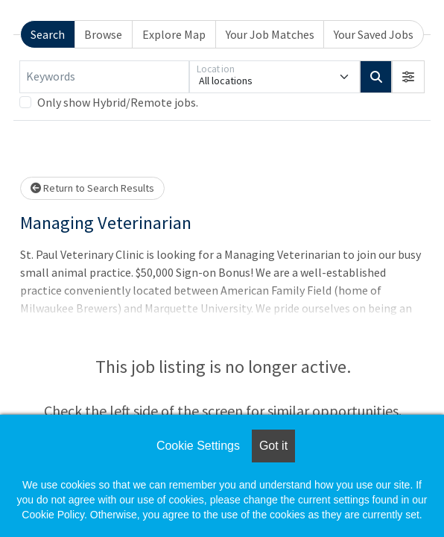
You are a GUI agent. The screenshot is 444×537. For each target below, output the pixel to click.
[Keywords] (104, 76)
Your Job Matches (270, 34)
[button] (408, 76)
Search (48, 34)
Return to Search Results (92, 188)
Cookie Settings (198, 445)
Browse (103, 34)
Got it (273, 445)
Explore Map (174, 34)
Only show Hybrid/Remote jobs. (117, 102)
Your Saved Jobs (373, 34)
